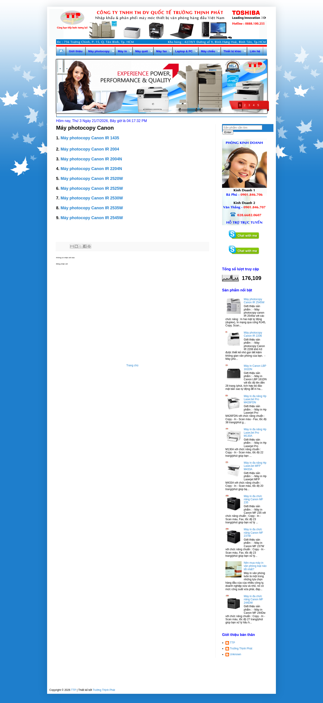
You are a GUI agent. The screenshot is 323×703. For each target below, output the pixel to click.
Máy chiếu (208, 51)
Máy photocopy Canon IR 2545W (254, 301)
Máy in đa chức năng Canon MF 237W (253, 532)
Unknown (235, 654)
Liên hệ (255, 51)
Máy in (122, 51)
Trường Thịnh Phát (241, 648)
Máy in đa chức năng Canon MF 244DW (253, 599)
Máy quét (141, 51)
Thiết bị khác (232, 51)
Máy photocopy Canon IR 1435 (90, 138)
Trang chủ (132, 365)
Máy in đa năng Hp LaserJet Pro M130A (255, 432)
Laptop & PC (184, 51)
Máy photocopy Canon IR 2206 (253, 334)
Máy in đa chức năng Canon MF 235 (253, 499)
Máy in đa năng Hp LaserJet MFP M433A (255, 466)
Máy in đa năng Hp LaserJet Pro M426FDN (255, 399)
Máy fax (161, 51)
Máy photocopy (98, 51)
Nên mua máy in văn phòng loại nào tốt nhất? (255, 566)
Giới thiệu (76, 51)
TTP (232, 642)
